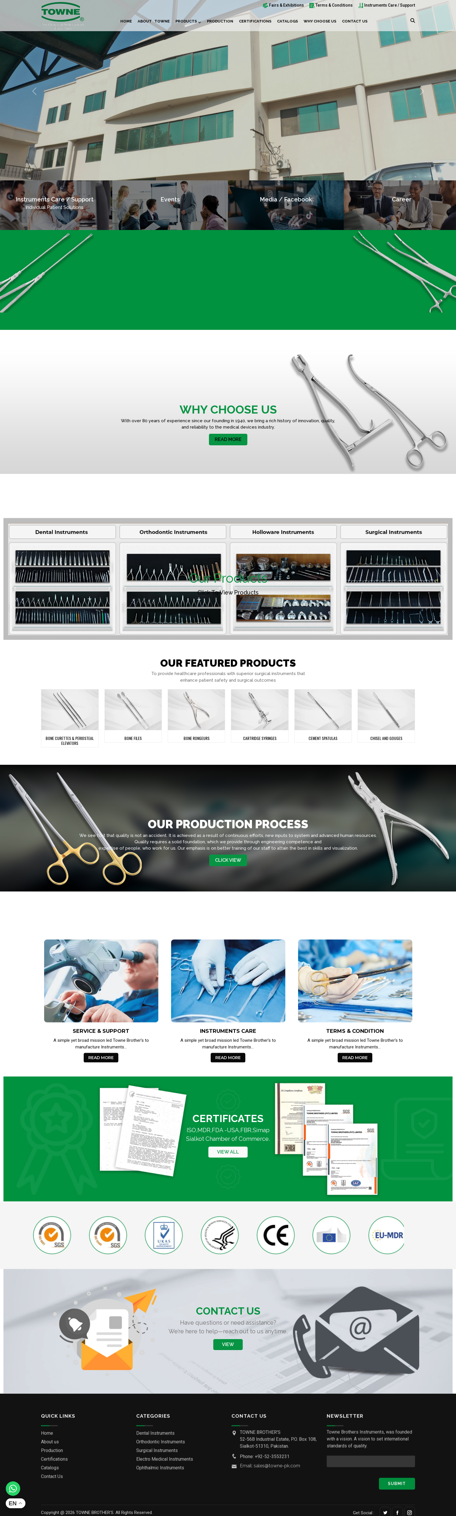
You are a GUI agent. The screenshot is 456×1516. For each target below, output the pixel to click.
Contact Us (354, 21)
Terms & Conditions (331, 5)
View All (228, 1152)
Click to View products (228, 592)
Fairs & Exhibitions (283, 5)
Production (220, 21)
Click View (228, 860)
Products (186, 21)
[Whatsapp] (13, 1488)
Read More (228, 439)
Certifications (255, 21)
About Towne (154, 21)
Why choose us (320, 21)
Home (126, 21)
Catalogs (287, 21)
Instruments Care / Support (386, 5)
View (228, 1344)
